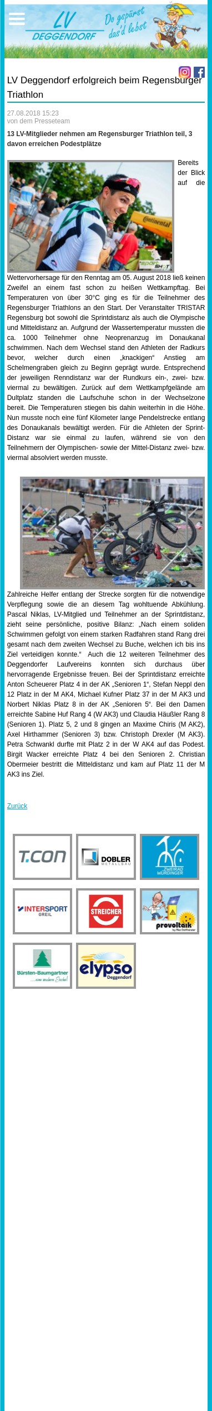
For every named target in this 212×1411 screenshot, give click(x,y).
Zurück (17, 806)
